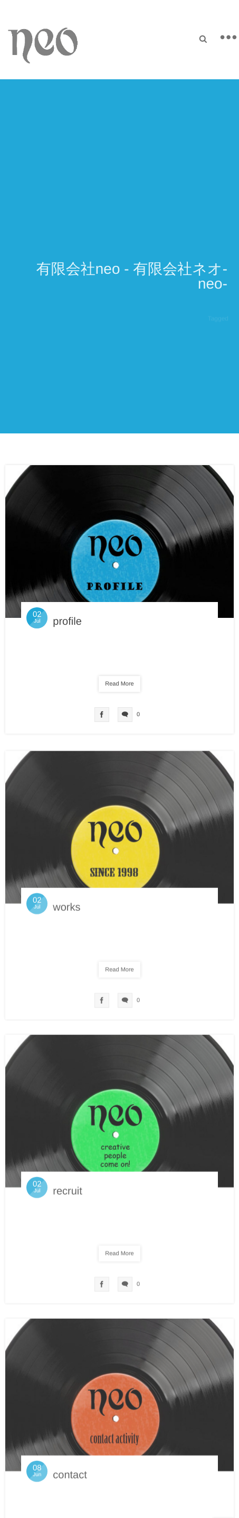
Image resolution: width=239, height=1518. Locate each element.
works (66, 910)
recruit (67, 1194)
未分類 (122, 656)
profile (67, 621)
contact (70, 1478)
